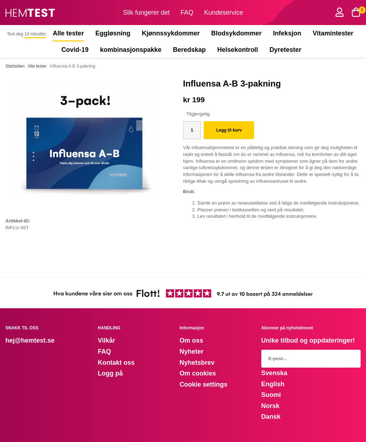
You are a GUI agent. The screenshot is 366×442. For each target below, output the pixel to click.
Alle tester (68, 33)
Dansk (271, 416)
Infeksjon (287, 33)
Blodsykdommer (236, 33)
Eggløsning (112, 33)
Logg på (110, 373)
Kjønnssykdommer (171, 33)
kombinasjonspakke (131, 49)
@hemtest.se (35, 340)
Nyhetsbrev (196, 362)
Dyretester (287, 49)
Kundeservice (223, 12)
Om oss (191, 340)
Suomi (271, 394)
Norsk (270, 405)
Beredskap (189, 49)
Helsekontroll (237, 49)
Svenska (274, 373)
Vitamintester (333, 33)
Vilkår (106, 340)
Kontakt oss (116, 362)
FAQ (186, 12)
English (273, 384)
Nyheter (191, 351)
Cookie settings (203, 384)
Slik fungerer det (146, 12)
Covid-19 (75, 49)
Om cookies (197, 373)
